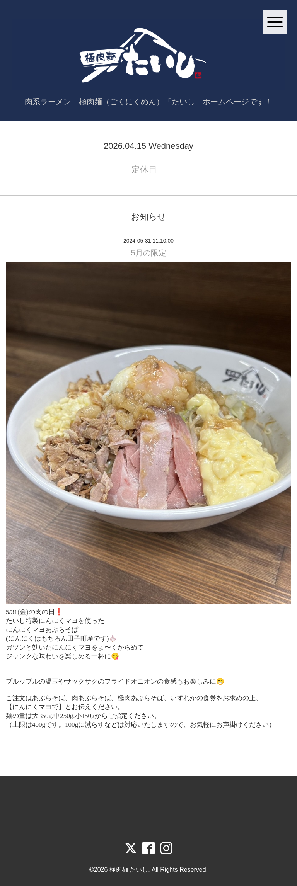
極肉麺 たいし (128, 869)
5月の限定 (148, 252)
